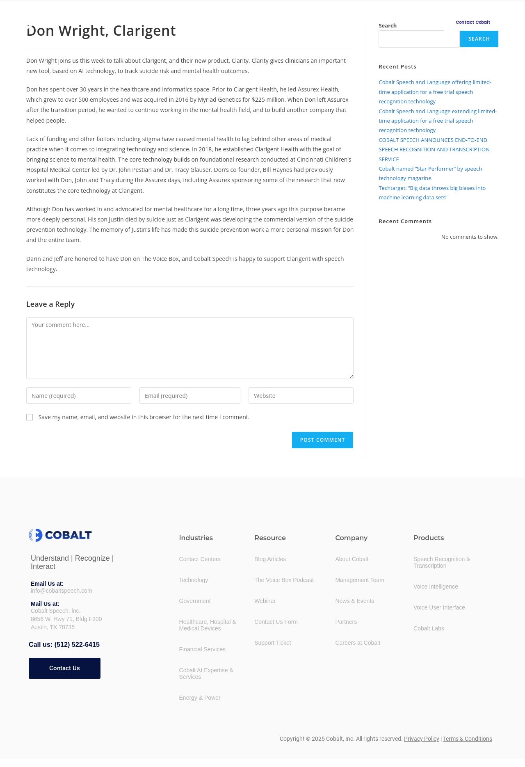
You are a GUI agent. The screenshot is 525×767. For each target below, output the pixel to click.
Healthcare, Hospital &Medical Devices (207, 625)
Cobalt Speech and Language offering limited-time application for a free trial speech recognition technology (435, 91)
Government (195, 601)
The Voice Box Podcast (284, 580)
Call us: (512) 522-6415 (64, 644)
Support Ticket (272, 642)
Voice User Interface (439, 607)
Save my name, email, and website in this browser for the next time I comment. (144, 417)
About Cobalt (351, 559)
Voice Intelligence (435, 586)
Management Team (359, 580)
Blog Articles (270, 559)
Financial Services (202, 649)
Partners (346, 622)
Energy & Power (200, 697)
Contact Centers (200, 559)
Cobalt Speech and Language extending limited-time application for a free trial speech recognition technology (438, 120)
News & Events (354, 601)
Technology (193, 580)
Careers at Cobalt (357, 642)
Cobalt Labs (428, 628)
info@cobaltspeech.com (61, 590)
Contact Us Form (276, 622)
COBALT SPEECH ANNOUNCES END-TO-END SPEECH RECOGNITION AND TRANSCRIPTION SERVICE (434, 149)
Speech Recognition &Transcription (441, 562)
